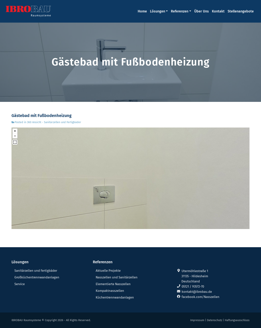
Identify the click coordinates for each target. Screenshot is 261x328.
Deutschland (190, 281)
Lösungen (157, 11)
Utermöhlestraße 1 (195, 271)
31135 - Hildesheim (194, 276)
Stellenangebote (241, 11)
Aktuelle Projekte (108, 270)
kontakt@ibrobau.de (197, 292)
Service (19, 284)
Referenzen (179, 11)
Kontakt (218, 11)
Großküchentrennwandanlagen (36, 277)
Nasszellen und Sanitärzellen (116, 277)
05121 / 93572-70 (193, 286)
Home (142, 11)
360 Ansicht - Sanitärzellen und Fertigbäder (54, 122)
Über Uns (201, 11)
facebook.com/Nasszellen (200, 297)
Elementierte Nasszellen (113, 284)
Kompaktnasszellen (110, 291)
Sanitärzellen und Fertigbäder (35, 270)
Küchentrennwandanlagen (115, 297)
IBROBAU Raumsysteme (26, 320)
